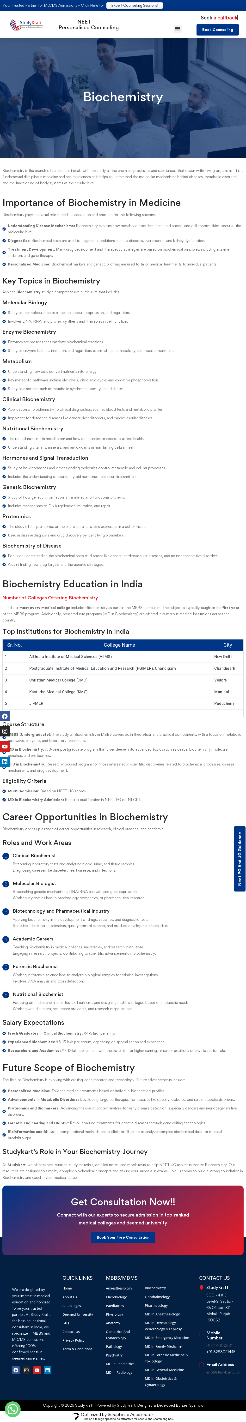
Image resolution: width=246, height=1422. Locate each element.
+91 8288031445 (220, 1352)
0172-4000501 (219, 1345)
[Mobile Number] (201, 1333)
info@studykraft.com (223, 1372)
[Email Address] (201, 1364)
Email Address (220, 1364)
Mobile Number (214, 1335)
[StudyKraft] (201, 1287)
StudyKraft (217, 1287)
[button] (178, 29)
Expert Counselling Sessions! (134, 5)
